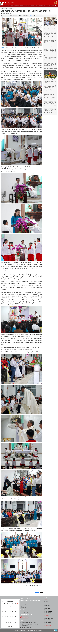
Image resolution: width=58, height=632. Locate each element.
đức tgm (52, 5)
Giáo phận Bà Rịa (47, 602)
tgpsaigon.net (23, 604)
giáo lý (12, 5)
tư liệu (21, 5)
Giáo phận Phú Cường (48, 611)
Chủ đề (11, 15)
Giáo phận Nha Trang (47, 621)
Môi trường (41, 5)
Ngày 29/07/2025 (3, 17)
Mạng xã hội (23, 609)
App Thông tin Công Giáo (26, 614)
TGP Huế (45, 616)
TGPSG (3, 48)
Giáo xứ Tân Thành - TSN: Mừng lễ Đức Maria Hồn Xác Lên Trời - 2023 (50, 94)
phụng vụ (7, 5)
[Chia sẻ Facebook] (30, 15)
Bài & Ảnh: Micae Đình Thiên (6, 13)
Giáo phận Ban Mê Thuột (48, 618)
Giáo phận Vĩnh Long (47, 612)
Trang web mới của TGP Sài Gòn (27, 602)
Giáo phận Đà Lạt (47, 605)
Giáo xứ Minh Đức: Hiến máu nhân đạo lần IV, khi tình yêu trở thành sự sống (50, 58)
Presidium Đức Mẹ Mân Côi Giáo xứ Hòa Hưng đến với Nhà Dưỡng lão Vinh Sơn (50, 33)
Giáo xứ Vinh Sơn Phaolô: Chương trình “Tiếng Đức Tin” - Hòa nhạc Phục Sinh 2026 (50, 46)
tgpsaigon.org (23, 607)
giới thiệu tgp (26, 5)
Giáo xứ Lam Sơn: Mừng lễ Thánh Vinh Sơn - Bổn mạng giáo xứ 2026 (50, 41)
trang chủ (2, 5)
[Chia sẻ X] (34, 15)
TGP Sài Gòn (46, 601)
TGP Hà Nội (46, 626)
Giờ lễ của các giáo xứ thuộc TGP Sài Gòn (30, 600)
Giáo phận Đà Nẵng (47, 619)
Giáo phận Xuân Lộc (47, 614)
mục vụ (36, 5)
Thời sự (2, 8)
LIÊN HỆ (21, 620)
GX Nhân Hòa (25, 15)
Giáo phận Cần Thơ (47, 604)
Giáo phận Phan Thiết (47, 609)
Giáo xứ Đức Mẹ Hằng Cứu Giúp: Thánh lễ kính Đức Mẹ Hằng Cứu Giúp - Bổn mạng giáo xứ (50, 86)
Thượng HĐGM (47, 5)
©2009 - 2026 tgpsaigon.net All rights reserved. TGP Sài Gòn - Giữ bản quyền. (29, 630)
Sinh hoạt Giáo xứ (9, 8)
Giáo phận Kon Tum (47, 622)
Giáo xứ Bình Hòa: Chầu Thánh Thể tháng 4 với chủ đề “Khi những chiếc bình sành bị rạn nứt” (50, 50)
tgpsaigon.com (23, 606)
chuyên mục (16, 5)
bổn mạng (14, 15)
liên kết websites (47, 598)
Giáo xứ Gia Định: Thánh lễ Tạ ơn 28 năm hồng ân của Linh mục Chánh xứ (50, 99)
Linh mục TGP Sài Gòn (25, 598)
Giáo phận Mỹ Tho (47, 608)
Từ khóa (21, 15)
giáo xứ (32, 5)
